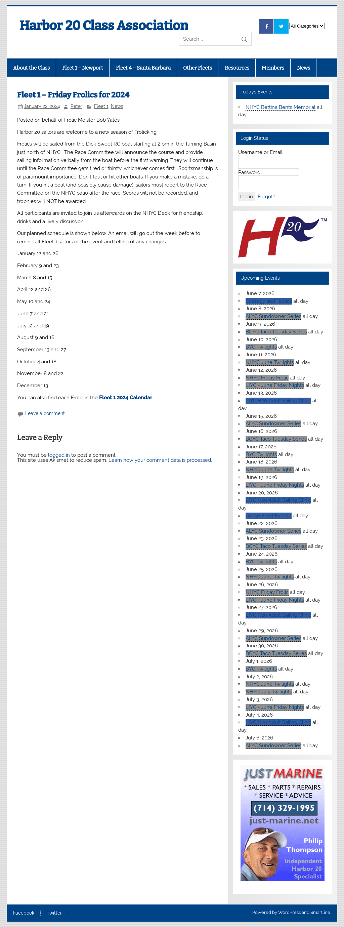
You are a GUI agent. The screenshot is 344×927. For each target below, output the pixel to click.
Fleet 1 (101, 106)
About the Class (31, 68)
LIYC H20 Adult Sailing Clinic (278, 401)
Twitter (54, 913)
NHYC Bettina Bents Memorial (280, 107)
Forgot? (266, 197)
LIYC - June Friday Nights (275, 385)
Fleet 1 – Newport (82, 68)
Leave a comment (45, 413)
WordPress (289, 912)
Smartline (320, 912)
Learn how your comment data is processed (160, 460)
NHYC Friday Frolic (267, 378)
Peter (76, 106)
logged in (59, 455)
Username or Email (260, 152)
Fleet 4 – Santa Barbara (143, 68)
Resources (237, 68)
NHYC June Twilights (270, 362)
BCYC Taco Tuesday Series (276, 332)
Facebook (23, 913)
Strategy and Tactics (269, 301)
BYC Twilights (261, 347)
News (303, 68)
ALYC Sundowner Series (273, 316)
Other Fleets (197, 68)
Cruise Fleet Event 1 (269, 516)
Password (249, 172)
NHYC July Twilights (269, 692)
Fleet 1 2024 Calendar (125, 398)
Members (273, 68)
